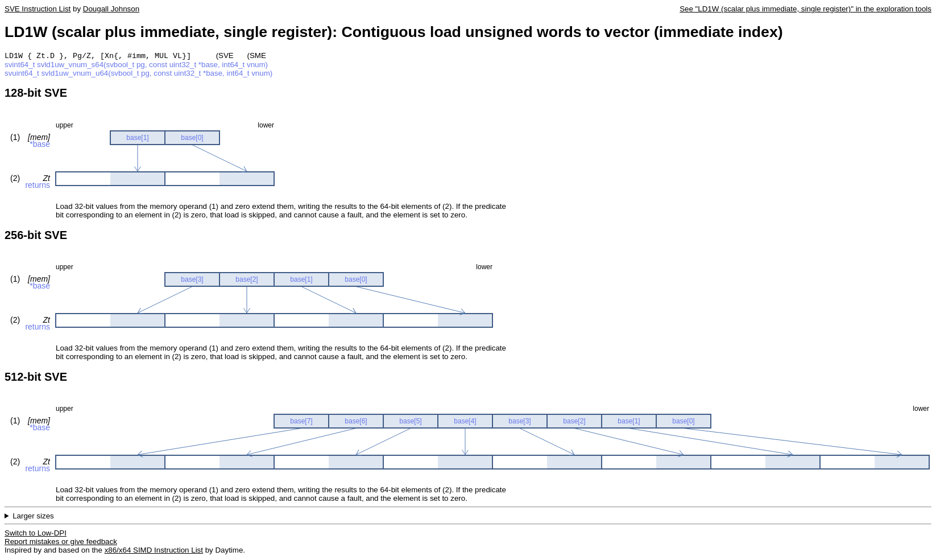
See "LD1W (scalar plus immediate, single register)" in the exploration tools (805, 9)
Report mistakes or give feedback (61, 542)
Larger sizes (33, 517)
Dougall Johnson (111, 9)
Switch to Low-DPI (36, 534)
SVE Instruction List (38, 9)
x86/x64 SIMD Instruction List (154, 551)
